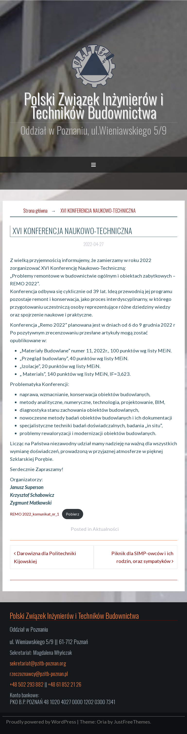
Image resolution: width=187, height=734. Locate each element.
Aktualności (106, 529)
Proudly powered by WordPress (41, 722)
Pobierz (72, 514)
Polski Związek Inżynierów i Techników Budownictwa (93, 105)
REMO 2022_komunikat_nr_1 (34, 514)
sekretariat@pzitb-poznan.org (38, 663)
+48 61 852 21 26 (64, 684)
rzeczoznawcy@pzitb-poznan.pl (39, 673)
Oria (102, 722)
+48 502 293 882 (27, 684)
